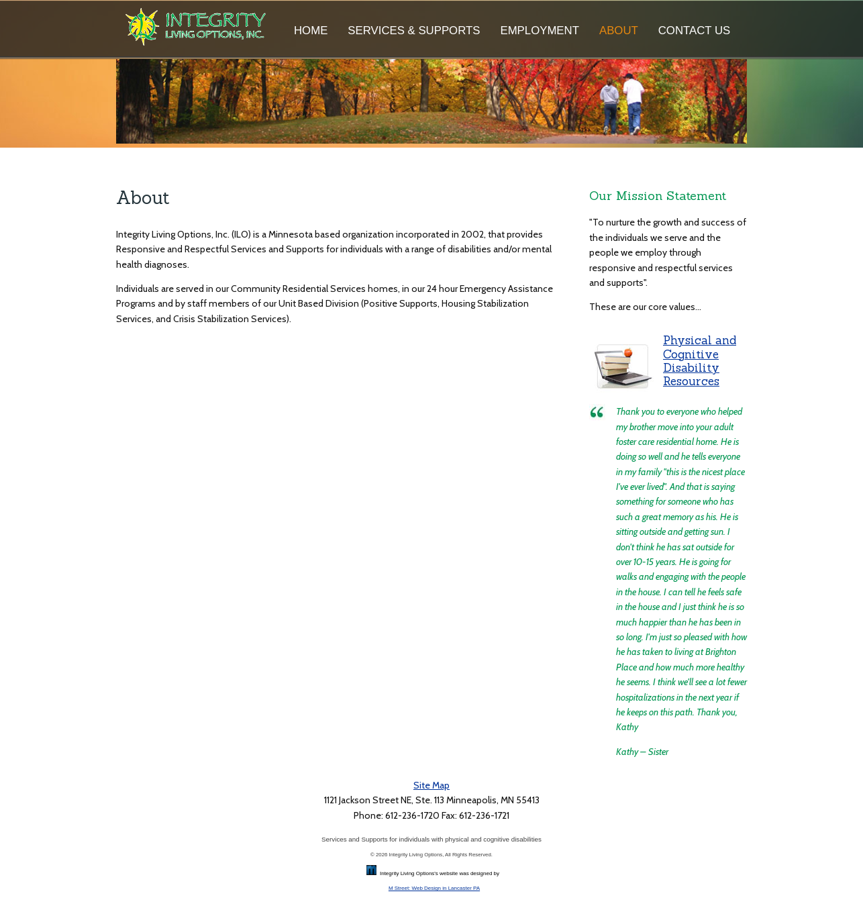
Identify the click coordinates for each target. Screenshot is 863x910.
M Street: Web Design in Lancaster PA (434, 888)
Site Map (431, 785)
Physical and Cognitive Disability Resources (699, 361)
